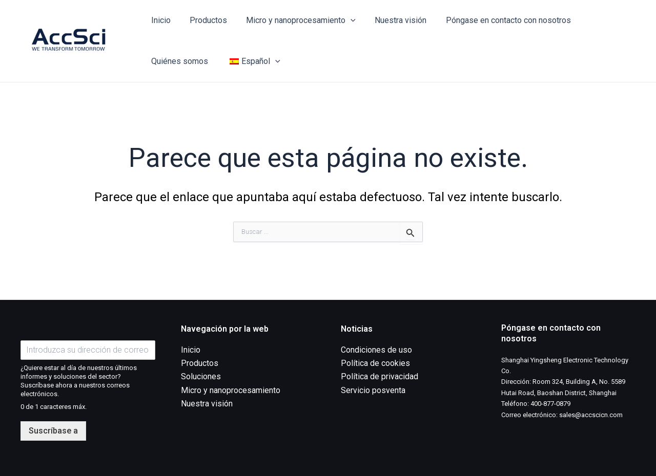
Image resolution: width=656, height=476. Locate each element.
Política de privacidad (379, 377)
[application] (344, 20)
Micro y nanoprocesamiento (294, 20)
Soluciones (201, 377)
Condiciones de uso (376, 350)
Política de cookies (375, 363)
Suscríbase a (53, 431)
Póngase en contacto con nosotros (496, 20)
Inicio (159, 20)
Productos (204, 20)
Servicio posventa (373, 390)
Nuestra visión (391, 20)
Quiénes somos (178, 61)
